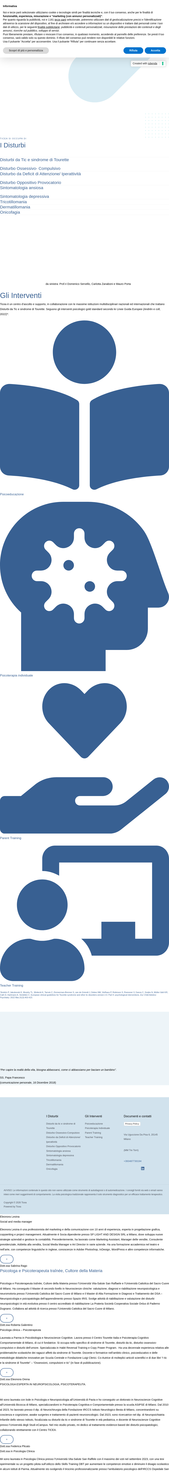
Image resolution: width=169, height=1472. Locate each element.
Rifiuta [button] (133, 50)
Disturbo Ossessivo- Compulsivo (29, 168)
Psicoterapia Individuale (97, 1125)
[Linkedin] (143, 1166)
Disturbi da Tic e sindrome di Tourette (33, 159)
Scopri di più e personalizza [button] (26, 50)
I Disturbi (14, 145)
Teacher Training (11, 983)
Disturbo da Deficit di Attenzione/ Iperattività (39, 173)
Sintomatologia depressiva (24, 195)
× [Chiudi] (7, 1256)
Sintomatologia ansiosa (21, 187)
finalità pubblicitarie (49, 27)
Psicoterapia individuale (16, 673)
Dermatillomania (14, 205)
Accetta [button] (155, 50)
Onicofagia (9, 210)
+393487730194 (132, 1158)
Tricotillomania (13, 200)
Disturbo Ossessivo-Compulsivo (63, 1130)
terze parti (60, 19)
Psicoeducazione (11, 492)
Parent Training (10, 836)
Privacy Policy (132, 1121)
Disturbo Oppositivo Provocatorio (29, 182)
